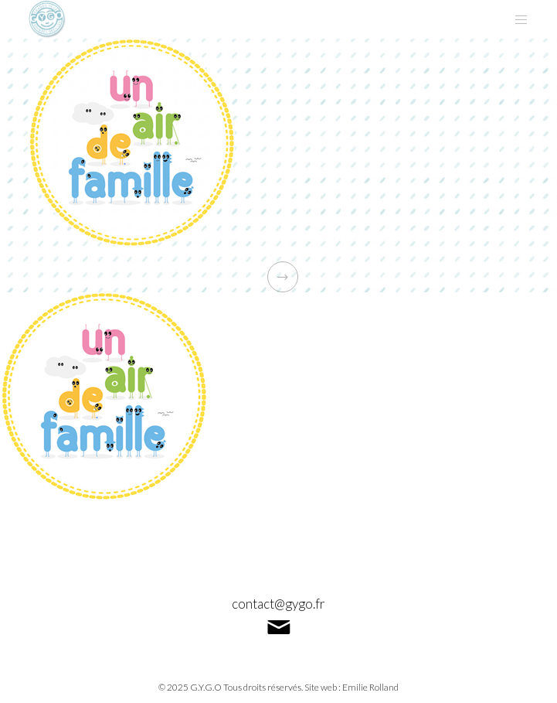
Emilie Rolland (370, 687)
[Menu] (516, 19)
